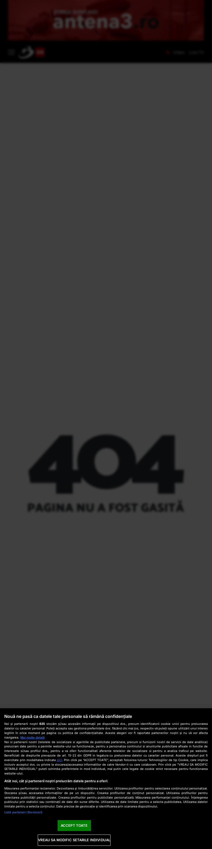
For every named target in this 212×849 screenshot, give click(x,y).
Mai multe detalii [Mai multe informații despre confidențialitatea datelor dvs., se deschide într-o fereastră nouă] (32, 737)
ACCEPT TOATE (74, 825)
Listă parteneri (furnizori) (23, 812)
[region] (106, 778)
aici (59, 760)
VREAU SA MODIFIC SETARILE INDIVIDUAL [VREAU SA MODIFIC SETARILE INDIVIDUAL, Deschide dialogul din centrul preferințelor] (74, 840)
